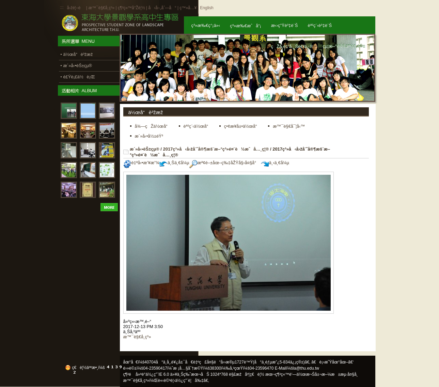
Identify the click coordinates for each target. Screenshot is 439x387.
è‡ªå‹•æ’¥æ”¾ (141, 162)
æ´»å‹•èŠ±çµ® (144, 149)
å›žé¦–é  (76, 7)
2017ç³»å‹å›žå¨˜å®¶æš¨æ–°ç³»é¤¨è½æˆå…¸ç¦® (216, 149)
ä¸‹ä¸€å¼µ (275, 162)
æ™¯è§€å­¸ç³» (101, 7)
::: (62, 7)
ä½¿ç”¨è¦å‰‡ (189, 380)
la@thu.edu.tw (306, 368)
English (206, 7)
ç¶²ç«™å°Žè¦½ (131, 7)
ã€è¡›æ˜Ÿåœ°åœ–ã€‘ (332, 362)
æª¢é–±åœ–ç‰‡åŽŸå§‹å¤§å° (224, 162)
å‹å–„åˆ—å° (162, 7)
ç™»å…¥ (188, 7)
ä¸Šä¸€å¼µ (174, 162)
